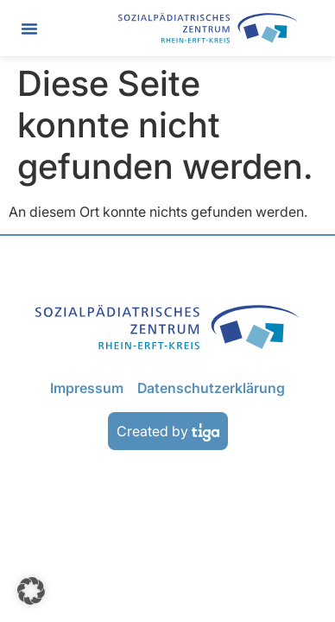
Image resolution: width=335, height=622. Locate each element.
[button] (29, 28)
